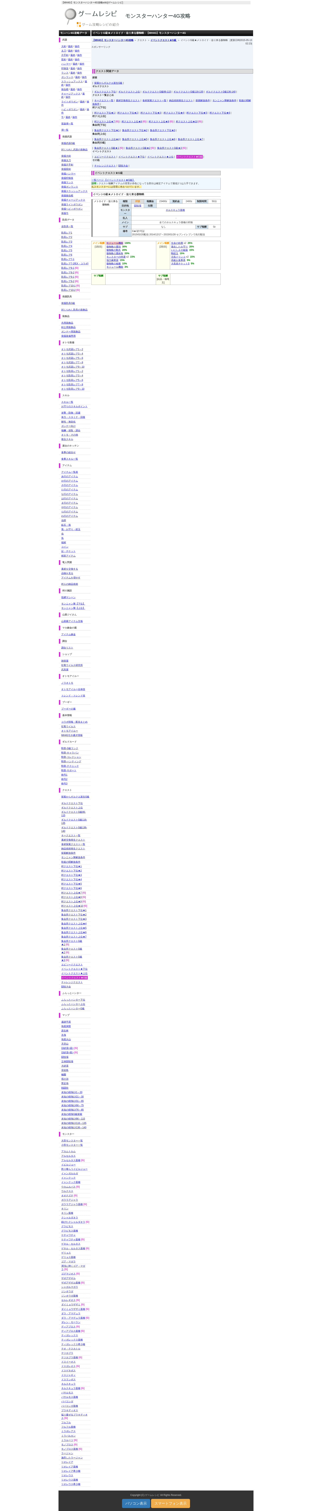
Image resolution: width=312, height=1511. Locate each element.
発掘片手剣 (67, 164)
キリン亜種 (67, 1213)
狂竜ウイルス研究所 (72, 665)
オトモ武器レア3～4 (72, 353)
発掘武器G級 (68, 143)
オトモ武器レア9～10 (72, 366)
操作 (77, 46)
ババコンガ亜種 (69, 1406)
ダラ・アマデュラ (70, 1313)
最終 (70, 46)
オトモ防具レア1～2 (72, 371)
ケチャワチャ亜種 (70, 1239)
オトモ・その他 (69, 434)
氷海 (63, 1035)
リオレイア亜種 (69, 1466)
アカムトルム (68, 1151)
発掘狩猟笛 (67, 178)
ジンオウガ (67, 1291)
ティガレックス (69, 1335)
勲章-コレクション (71, 757)
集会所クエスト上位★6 (162, 139)
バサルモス (67, 1392)
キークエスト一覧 (103, 100)
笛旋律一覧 (67, 123)
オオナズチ (67, 1195)
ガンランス (67, 77)
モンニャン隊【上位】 (73, 608)
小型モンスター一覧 (72, 1145)
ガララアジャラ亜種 (72, 1204)
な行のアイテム (69, 494)
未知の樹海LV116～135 (73, 1123)
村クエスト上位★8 (132, 121)
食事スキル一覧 (69, 459)
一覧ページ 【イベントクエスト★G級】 (113, 180)
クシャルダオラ (69, 1217)
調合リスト (67, 647)
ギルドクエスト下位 (105, 91)
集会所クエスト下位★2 (134, 130)
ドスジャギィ (68, 1375)
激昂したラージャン (72, 1457)
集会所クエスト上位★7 (190, 139)
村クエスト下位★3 (150, 112)
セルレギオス (68, 1300)
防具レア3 (66, 241)
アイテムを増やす (70, 577)
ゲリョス (66, 1252)
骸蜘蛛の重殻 (113, 246)
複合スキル (67, 439)
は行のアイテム (69, 498)
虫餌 (63, 520)
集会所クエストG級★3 (169, 148)
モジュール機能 (114, 243)
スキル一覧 (67, 402)
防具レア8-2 (67, 272)
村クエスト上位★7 (104, 121)
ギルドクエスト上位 (129, 91)
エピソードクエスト (105, 156)
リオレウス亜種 (69, 1479)
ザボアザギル (68, 1278)
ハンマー (66, 63)
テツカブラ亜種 (69, 1357)
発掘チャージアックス (73, 200)
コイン (64, 546)
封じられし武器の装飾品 (74, 149)
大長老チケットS (180, 263)
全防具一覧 (67, 226)
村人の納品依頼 (69, 584)
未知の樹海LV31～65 (72, 1101)
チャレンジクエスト (105, 165)
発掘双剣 (66, 169)
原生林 (64, 1030)
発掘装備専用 (68, 336)
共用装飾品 (67, 322)
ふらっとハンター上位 (73, 1004)
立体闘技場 (67, 1061)
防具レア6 (66, 254)
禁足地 (64, 1083)
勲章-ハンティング (71, 761)
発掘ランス (67, 182)
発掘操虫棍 (67, 195)
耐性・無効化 (68, 421)
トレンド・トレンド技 (73, 695)
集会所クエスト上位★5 (134, 139)
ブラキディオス (69, 1410)
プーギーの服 (68, 708)
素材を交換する (69, 569)
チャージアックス (70, 93)
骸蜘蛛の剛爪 (113, 250)
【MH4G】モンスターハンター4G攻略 (113, 40)
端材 (63, 542)
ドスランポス (68, 1379)
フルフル (66, 1422)
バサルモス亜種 (69, 1397)
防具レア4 (66, 246)
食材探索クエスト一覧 (154, 100)
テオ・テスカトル (70, 1348)
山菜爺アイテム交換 (72, 621)
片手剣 (64, 55)
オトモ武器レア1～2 (72, 349)
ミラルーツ (67, 1440)
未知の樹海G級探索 (71, 1114)
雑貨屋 (64, 660)
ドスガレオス (68, 1366)
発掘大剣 (66, 156)
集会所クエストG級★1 (106, 148)
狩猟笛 (64, 68)
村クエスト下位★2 (127, 112)
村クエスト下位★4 (174, 112)
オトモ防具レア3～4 (72, 375)
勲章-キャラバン (70, 752)
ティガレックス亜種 (72, 1339)
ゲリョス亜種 (68, 1257)
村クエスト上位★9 (159, 121)
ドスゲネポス (68, 1370)
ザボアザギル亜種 (70, 1282)
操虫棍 (64, 89)
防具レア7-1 (67, 259)
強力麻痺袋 (112, 260)
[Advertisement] (172, 58)
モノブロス (67, 1444)
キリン (64, 1208)
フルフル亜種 (68, 1426)
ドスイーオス (68, 1361)
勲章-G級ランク (69, 748)
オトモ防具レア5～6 (72, 380)
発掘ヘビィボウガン (72, 208)
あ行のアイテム (69, 476)
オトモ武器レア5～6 (72, 358)
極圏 (63, 1074)
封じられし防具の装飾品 (74, 309)
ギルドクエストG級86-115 (156, 91)
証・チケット (68, 551)
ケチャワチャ (68, 1235)
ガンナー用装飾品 (70, 331)
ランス (64, 72)
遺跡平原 (66, 1021)
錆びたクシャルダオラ (73, 1222)
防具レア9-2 (67, 281)
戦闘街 (64, 1088)
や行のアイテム (69, 507)
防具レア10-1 (68, 285)
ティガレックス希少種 (73, 1344)
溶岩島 (64, 1070)
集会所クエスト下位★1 (107, 130)
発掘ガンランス (69, 186)
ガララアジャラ (69, 1199)
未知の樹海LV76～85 (72, 1109)
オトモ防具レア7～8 (72, 384)
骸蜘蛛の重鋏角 (114, 253)
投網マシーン (68, 597)
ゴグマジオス (68, 1273)
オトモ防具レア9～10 (72, 388)
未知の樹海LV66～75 (72, 1105)
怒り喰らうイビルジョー (74, 1169)
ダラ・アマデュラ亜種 (73, 1317)
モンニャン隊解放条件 (224, 100)
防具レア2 (66, 237)
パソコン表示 (136, 1503)
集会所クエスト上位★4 (107, 139)
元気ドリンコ (178, 256)
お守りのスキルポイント (74, 406)
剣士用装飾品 (68, 327)
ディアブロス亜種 (70, 1331)
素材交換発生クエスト (128, 100)
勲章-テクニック (70, 766)
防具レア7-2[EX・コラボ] (74, 263)
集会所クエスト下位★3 (162, 130)
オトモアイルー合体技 (73, 689)
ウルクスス (67, 1191)
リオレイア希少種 (70, 1471)
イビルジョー (68, 1164)
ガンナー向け (68, 426)
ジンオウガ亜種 (69, 1295)
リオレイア (67, 1462)
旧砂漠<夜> (67, 1052)
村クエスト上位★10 (187, 121)
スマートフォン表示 (170, 1503)
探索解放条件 (203, 100)
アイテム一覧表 (69, 472)
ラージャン (67, 1453)
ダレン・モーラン (70, 1322)
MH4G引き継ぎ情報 (72, 735)
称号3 (64, 783)
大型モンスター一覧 (72, 1140)
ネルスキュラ (68, 1383)
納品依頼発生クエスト (181, 100)
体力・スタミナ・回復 (73, 417)
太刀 (63, 50)
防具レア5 (66, 250)
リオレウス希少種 (70, 1484)
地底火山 (66, 1039)
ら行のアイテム (69, 511)
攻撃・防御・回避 (70, 412)
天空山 (64, 1043)
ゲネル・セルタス (70, 1243)
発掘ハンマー (68, 173)
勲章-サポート (68, 770)
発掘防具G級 (68, 303)
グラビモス (67, 1226)
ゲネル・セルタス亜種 (73, 1248)
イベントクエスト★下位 (131, 156)
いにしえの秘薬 (179, 250)
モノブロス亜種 (69, 1449)
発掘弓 (64, 213)
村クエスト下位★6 (220, 112)
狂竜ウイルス (68, 726)
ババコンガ (67, 1401)
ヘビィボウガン (69, 109)
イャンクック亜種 (70, 1182)
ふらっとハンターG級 (73, 1008)
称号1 (64, 774)
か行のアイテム (69, 480)
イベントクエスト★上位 (160, 156)
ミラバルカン (68, 1435)
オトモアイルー (69, 730)
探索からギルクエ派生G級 (108, 83)
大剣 (63, 46)
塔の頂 (64, 1079)
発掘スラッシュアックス (74, 191)
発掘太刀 (66, 160)
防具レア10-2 (68, 290)
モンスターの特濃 (116, 256)
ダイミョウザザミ (70, 1304)
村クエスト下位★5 (196, 112)
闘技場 (137, 205)
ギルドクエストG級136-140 (221, 91)
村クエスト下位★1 (104, 112)
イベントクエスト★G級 (163, 40)
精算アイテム (68, 555)
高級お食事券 (178, 260)
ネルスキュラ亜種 (175, 210)
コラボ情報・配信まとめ (74, 721)
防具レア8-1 (67, 268)
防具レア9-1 (67, 277)
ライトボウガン (69, 101)
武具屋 (64, 669)
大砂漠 (64, 1065)
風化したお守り (179, 246)
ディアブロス (68, 1326)
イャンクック (68, 1177)
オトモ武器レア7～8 (72, 362)
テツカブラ (67, 1353)
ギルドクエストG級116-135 (188, 91)
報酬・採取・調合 (70, 430)
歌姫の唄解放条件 (70, 862)
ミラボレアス (68, 1431)
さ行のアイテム (69, 485)
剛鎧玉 (174, 253)
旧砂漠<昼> (67, 1048)
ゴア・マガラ (68, 1261)
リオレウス (67, 1475)
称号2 (64, 779)
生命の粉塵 (177, 243)
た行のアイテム (69, 489)
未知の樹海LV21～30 (72, 1096)
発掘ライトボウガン (72, 204)
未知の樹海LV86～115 (73, 1118)
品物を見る (67, 573)
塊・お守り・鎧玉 (70, 529)
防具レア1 (66, 232)
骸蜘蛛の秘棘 (113, 263)
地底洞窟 (66, 1026)
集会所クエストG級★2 (138, 148)
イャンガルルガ (69, 1173)
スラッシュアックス (72, 81)
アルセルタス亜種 (70, 1160)
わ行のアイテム (69, 516)
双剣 (63, 59)
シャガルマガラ (69, 1287)
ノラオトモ (67, 683)
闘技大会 (123, 165)
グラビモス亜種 (69, 1230)
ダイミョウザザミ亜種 (73, 1309)
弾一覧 (64, 130)
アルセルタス (68, 1156)
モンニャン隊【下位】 (73, 603)
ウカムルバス (68, 1186)
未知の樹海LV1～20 (71, 1092)
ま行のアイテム (69, 502)
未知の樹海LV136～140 (73, 1127)
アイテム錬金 (68, 634)
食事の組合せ (68, 452)
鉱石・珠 (66, 525)
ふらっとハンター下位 (73, 999)
